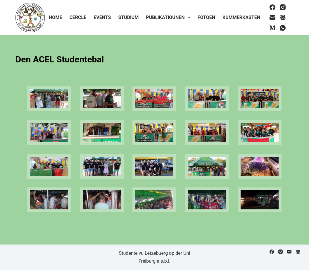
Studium (128, 17)
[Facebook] (272, 7)
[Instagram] (283, 7)
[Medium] (272, 28)
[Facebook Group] (283, 17)
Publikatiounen (169, 17)
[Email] (272, 17)
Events (102, 17)
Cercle (77, 17)
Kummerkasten (241, 17)
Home (55, 17)
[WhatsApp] (283, 28)
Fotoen (206, 17)
